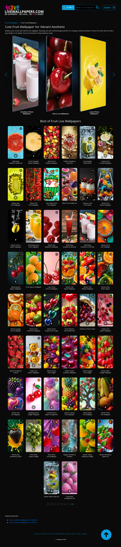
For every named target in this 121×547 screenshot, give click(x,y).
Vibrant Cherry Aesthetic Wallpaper (69, 372)
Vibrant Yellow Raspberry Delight (87, 455)
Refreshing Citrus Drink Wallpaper (33, 246)
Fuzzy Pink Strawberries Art (69, 497)
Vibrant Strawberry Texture (16, 372)
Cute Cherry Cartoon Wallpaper (51, 288)
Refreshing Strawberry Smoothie (87, 246)
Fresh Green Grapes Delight (33, 455)
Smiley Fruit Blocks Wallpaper (33, 372)
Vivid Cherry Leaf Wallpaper (51, 455)
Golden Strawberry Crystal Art (70, 162)
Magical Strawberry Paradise (69, 455)
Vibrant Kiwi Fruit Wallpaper (15, 204)
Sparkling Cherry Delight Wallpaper (33, 414)
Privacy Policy (71, 534)
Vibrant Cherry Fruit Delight (51, 372)
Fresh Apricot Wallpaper (33, 287)
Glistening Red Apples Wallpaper (15, 288)
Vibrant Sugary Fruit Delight (87, 372)
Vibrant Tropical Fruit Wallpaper (69, 414)
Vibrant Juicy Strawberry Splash (15, 455)
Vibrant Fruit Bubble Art (69, 203)
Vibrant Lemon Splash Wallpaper (15, 246)
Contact (37, 534)
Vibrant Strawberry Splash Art (105, 455)
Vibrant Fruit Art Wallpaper (15, 414)
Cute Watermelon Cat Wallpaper (51, 204)
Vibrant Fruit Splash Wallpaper (105, 204)
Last (72, 504)
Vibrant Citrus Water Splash (105, 288)
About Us (44, 534)
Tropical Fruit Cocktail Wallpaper (105, 162)
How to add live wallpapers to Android (23, 520)
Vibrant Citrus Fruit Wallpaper (105, 246)
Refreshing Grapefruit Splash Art (15, 162)
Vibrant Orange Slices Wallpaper (15, 330)
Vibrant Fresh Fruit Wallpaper (105, 414)
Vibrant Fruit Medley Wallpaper (51, 162)
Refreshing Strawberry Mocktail (69, 246)
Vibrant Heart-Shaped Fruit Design (51, 330)
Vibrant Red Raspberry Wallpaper (51, 246)
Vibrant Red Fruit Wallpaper (33, 204)
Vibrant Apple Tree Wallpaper (87, 414)
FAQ (78, 534)
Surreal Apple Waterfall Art (87, 162)
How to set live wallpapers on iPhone (23, 522)
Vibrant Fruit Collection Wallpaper (33, 330)
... (68, 504)
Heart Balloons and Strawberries (69, 330)
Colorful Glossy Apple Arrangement (51, 414)
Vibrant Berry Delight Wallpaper (105, 372)
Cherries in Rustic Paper (87, 329)
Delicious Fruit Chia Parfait (87, 204)
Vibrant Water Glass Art (51, 497)
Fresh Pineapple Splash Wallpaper (33, 162)
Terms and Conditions (57, 534)
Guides (84, 534)
